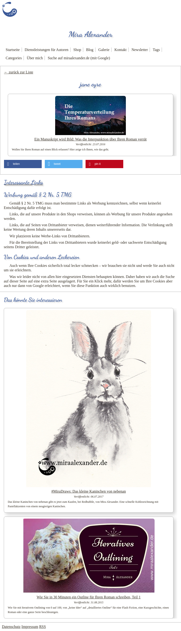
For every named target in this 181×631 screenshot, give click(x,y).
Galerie (103, 50)
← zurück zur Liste (18, 72)
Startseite (13, 50)
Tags (156, 50)
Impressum (29, 627)
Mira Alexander (90, 34)
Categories (14, 58)
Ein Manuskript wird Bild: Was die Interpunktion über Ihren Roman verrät (90, 139)
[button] (23, 164)
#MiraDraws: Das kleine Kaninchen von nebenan (88, 491)
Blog (89, 50)
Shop (77, 50)
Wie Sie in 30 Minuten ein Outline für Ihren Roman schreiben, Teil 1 (89, 597)
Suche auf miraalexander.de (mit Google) (79, 58)
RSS (42, 627)
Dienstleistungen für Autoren (47, 50)
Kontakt (120, 50)
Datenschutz (11, 627)
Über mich (35, 58)
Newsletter (140, 50)
